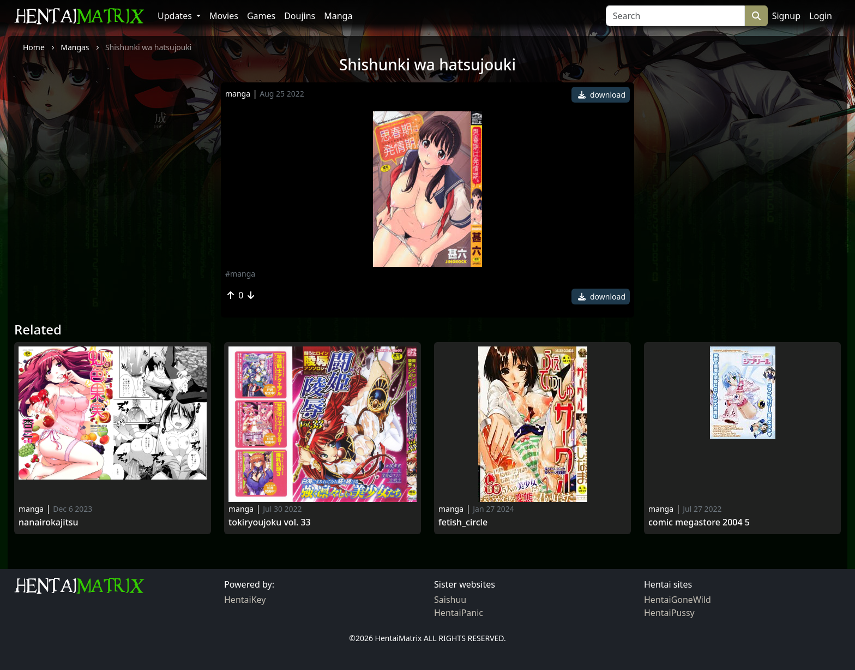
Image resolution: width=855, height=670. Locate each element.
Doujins (299, 16)
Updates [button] (176, 16)
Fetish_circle (462, 522)
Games (261, 16)
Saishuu (450, 600)
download (601, 94)
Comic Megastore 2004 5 (699, 522)
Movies (223, 16)
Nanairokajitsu (49, 522)
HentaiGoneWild (677, 600)
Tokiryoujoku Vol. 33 (269, 522)
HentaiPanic (458, 613)
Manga (338, 16)
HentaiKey (245, 600)
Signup (786, 16)
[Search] (675, 15)
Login (820, 16)
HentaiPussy (669, 613)
